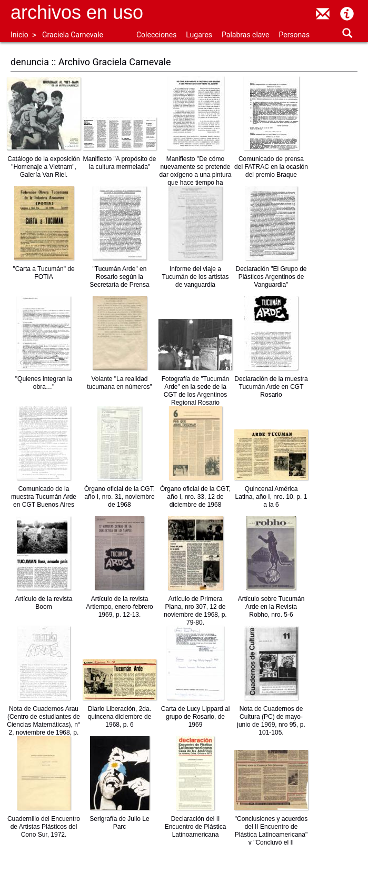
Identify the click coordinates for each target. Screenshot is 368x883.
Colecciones (156, 35)
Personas (294, 35)
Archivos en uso (77, 12)
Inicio (19, 35)
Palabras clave (245, 35)
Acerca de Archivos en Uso (346, 13)
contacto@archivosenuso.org (322, 13)
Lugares (199, 35)
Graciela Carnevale (72, 35)
